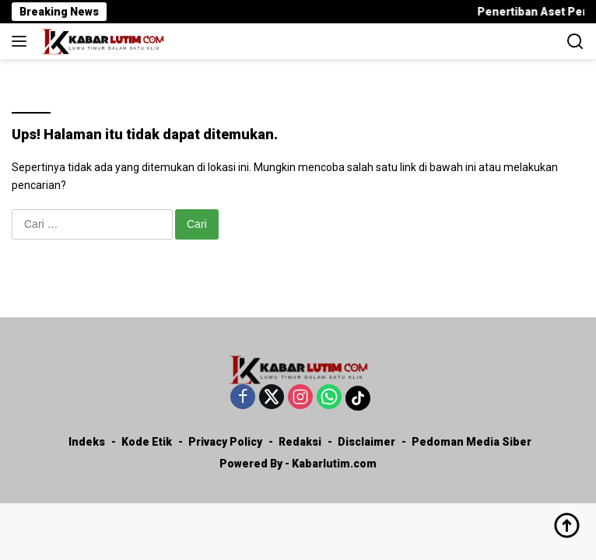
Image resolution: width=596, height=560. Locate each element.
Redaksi (300, 442)
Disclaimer (366, 442)
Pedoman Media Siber (471, 442)
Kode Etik (146, 442)
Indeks (86, 442)
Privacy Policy (225, 442)
